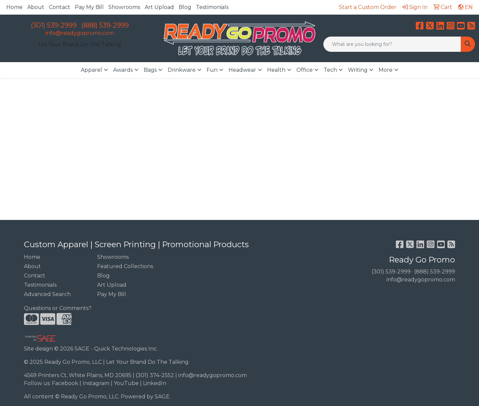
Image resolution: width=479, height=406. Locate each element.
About (35, 7)
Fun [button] (212, 70)
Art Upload (159, 7)
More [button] (386, 70)
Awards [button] (123, 70)
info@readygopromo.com (80, 33)
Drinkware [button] (182, 70)
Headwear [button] (242, 70)
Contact (59, 7)
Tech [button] (330, 70)
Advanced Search (47, 294)
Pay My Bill (89, 7)
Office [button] (304, 70)
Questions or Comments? (57, 308)
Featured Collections (125, 266)
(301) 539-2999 (54, 25)
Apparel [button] (91, 70)
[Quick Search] (392, 44)
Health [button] (276, 70)
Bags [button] (150, 70)
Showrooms (124, 7)
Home (14, 7)
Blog (185, 7)
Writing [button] (358, 70)
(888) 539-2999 (105, 25)
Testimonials (212, 7)
